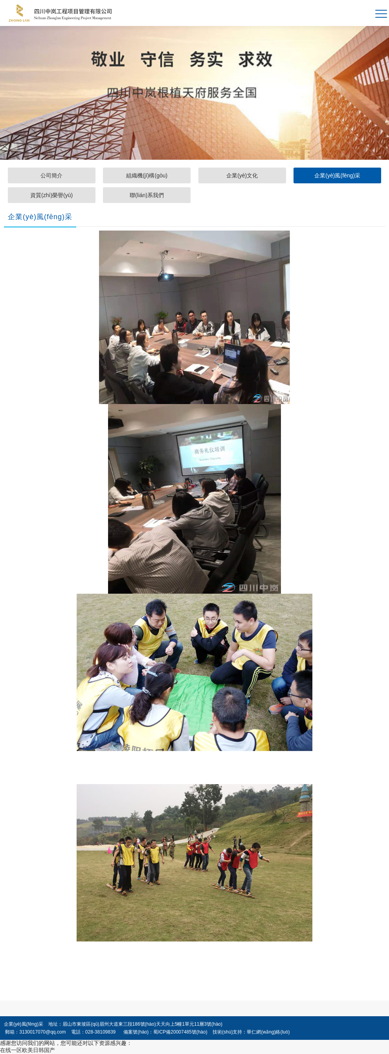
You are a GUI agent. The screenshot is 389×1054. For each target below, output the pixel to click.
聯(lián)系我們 (147, 195)
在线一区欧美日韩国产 (27, 1050)
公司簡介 (51, 175)
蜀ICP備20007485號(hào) (180, 1032)
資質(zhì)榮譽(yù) (51, 195)
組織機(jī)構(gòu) (146, 175)
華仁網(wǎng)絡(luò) (268, 1032)
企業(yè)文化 (242, 175)
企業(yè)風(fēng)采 (337, 175)
